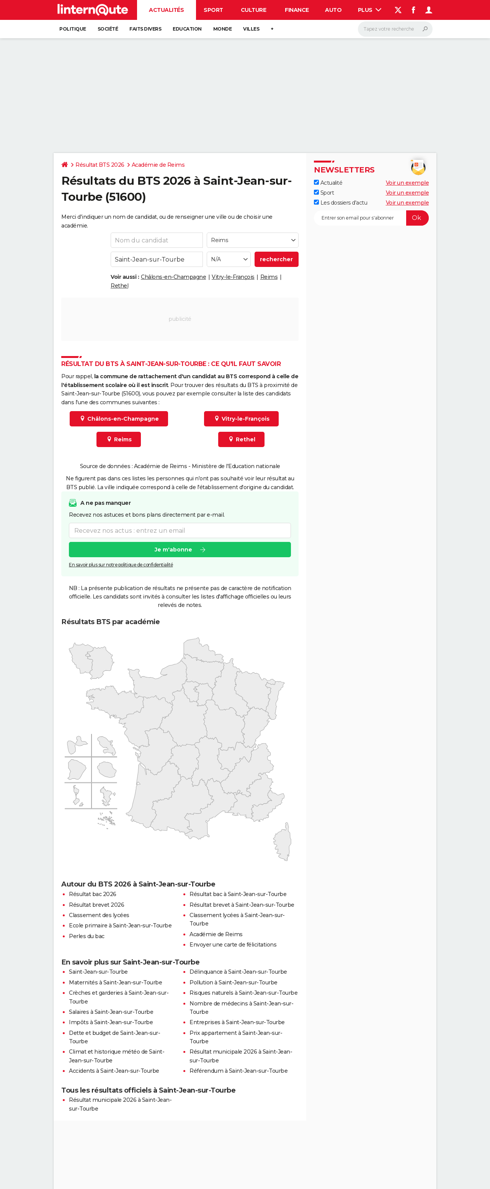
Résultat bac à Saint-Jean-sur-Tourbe (237, 894)
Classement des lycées (99, 915)
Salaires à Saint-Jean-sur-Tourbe (111, 1011)
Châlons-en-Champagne (173, 276)
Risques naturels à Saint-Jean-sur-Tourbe (243, 992)
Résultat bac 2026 (92, 894)
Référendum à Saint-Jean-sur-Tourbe (238, 1070)
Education (187, 29)
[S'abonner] (371, 218)
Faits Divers (145, 29)
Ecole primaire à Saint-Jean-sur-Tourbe (120, 925)
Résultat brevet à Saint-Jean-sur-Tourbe (241, 904)
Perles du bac (87, 936)
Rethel (119, 285)
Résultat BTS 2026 (99, 164)
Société (108, 29)
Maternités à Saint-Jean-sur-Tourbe (115, 982)
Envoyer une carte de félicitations (232, 944)
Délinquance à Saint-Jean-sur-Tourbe (238, 971)
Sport (213, 10)
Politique (72, 29)
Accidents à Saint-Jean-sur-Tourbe (114, 1070)
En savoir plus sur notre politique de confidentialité (121, 565)
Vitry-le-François (233, 276)
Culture (253, 10)
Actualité (328, 182)
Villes (251, 29)
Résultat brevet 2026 (96, 904)
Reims (269, 276)
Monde (222, 29)
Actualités (166, 10)
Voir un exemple (407, 182)
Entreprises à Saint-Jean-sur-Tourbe (237, 1022)
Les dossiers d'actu (340, 202)
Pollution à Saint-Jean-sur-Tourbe (233, 982)
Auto (333, 10)
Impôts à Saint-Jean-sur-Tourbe (111, 1022)
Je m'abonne (173, 549)
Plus (370, 10)
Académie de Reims (158, 164)
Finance (297, 10)
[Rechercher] (395, 29)
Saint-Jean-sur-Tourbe (98, 971)
